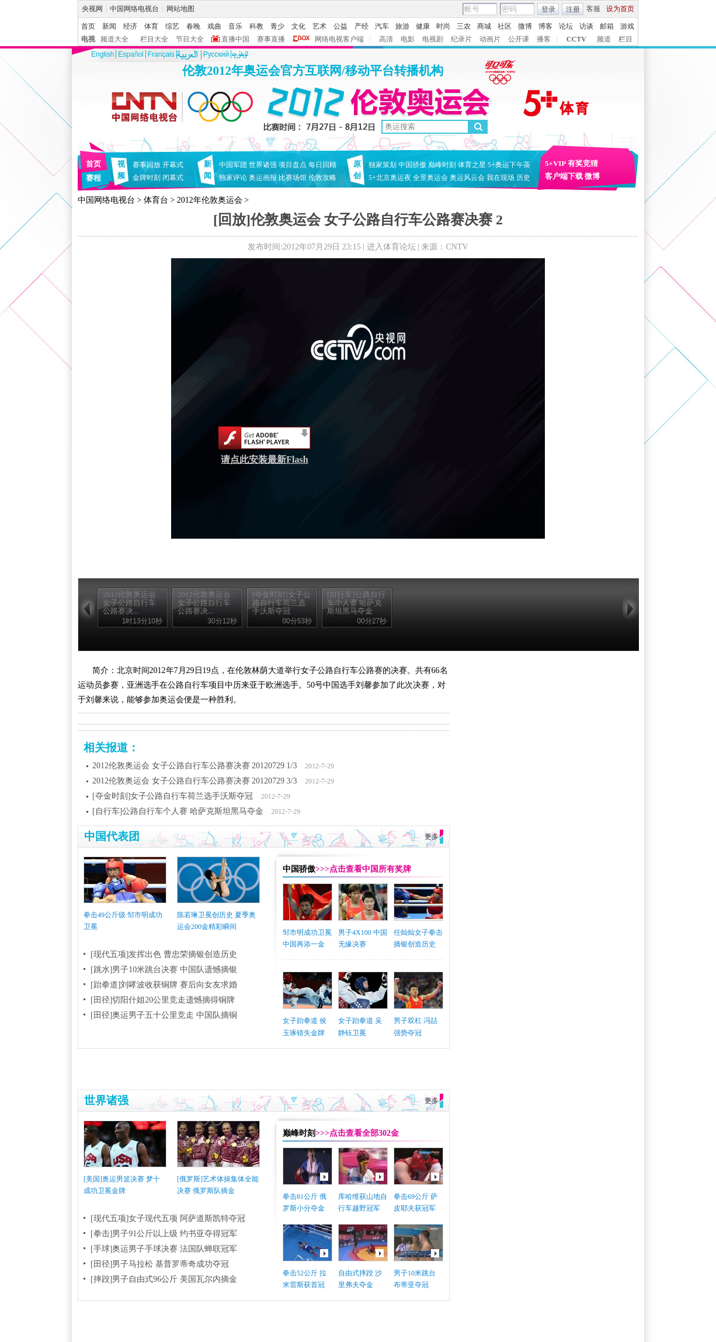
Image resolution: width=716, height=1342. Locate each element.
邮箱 (607, 26)
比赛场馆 (293, 178)
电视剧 (432, 39)
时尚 (443, 26)
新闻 (109, 26)
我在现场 (500, 178)
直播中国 (235, 39)
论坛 (566, 26)
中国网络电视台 (134, 9)
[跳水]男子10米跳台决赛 (134, 969)
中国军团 (233, 165)
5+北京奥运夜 (390, 178)
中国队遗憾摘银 (208, 969)
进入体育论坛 (391, 246)
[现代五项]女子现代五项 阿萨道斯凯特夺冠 (168, 1218)
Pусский (216, 54)
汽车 (382, 26)
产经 (361, 26)
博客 (545, 26)
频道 (604, 39)
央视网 (92, 9)
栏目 (625, 39)
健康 (423, 26)
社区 (505, 26)
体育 (151, 26)
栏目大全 (154, 39)
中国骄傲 (412, 165)
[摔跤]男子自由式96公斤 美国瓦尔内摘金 (164, 1279)
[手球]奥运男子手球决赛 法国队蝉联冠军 (164, 1248)
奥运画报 (263, 178)
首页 (88, 26)
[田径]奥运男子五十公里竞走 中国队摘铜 (164, 1015)
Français (161, 54)
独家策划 (383, 165)
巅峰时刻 (442, 165)
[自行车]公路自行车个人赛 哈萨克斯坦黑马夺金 (177, 811)
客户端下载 (564, 176)
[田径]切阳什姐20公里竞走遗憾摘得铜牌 (163, 1000)
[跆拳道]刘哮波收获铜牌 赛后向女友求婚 (164, 984)
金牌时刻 (147, 178)
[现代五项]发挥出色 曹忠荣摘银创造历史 (164, 954)
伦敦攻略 (322, 178)
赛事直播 (271, 39)
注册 (573, 9)
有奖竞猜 (583, 163)
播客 (544, 39)
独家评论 (233, 178)
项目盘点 (293, 165)
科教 (256, 26)
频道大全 (114, 39)
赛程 (93, 178)
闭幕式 (174, 178)
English (102, 54)
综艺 (172, 26)
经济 (130, 26)
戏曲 (214, 26)
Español (130, 54)
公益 (340, 26)
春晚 (193, 26)
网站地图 (180, 9)
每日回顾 (322, 165)
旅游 (402, 26)
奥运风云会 (467, 178)
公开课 (518, 39)
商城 (484, 26)
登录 (548, 9)
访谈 (586, 26)
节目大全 (190, 39)
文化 (298, 26)
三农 (464, 26)
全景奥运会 (430, 178)
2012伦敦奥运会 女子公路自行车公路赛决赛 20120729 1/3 (194, 765)
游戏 (627, 26)
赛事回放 (147, 165)
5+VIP (555, 163)
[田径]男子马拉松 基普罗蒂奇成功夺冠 (160, 1264)
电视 (88, 39)
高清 (386, 39)
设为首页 (620, 9)
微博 (525, 26)
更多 (432, 837)
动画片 (489, 39)
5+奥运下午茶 (509, 165)
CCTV (576, 39)
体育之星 (472, 165)
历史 (523, 178)
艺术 (319, 26)
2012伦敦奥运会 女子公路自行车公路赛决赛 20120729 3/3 (194, 780)
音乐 (235, 26)
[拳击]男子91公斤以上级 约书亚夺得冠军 (164, 1233)
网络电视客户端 (339, 39)
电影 (408, 39)
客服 (593, 9)
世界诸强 (263, 165)
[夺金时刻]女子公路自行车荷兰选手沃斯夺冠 (172, 796)
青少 (277, 26)
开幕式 (172, 165)
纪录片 (461, 39)
